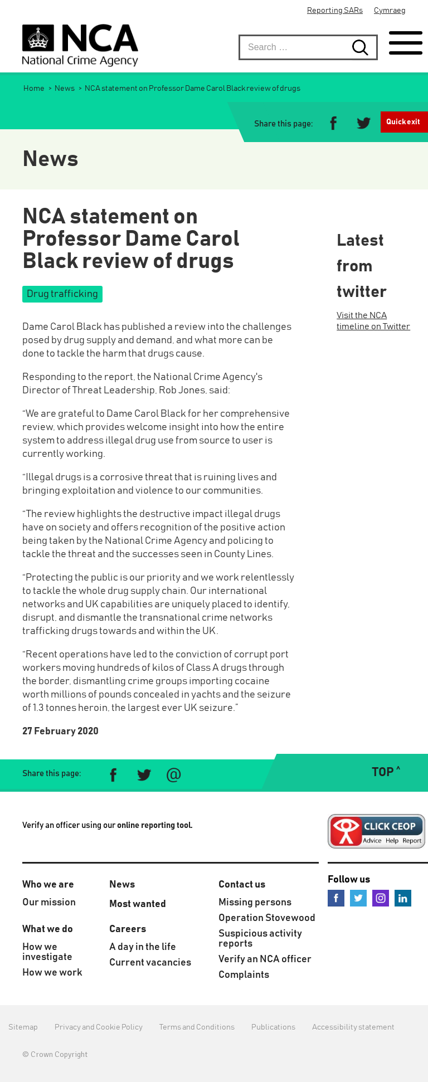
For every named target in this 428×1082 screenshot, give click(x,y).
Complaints (243, 975)
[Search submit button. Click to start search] (365, 47)
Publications (273, 1027)
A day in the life (142, 947)
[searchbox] (308, 47)
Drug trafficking (62, 294)
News (122, 885)
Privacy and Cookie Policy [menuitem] (99, 1027)
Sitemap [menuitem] (23, 1027)
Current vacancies (150, 963)
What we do (47, 929)
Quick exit (403, 122)
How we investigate (47, 952)
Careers (127, 929)
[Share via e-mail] (173, 775)
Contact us (241, 885)
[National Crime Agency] (80, 45)
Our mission (49, 903)
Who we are (48, 885)
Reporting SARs (335, 10)
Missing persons (254, 903)
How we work (52, 973)
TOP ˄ (386, 773)
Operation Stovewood (266, 918)
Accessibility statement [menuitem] (353, 1027)
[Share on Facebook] (333, 124)
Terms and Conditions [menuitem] (197, 1027)
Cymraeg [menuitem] (390, 10)
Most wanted (137, 904)
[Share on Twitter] (363, 124)
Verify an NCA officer (265, 959)
